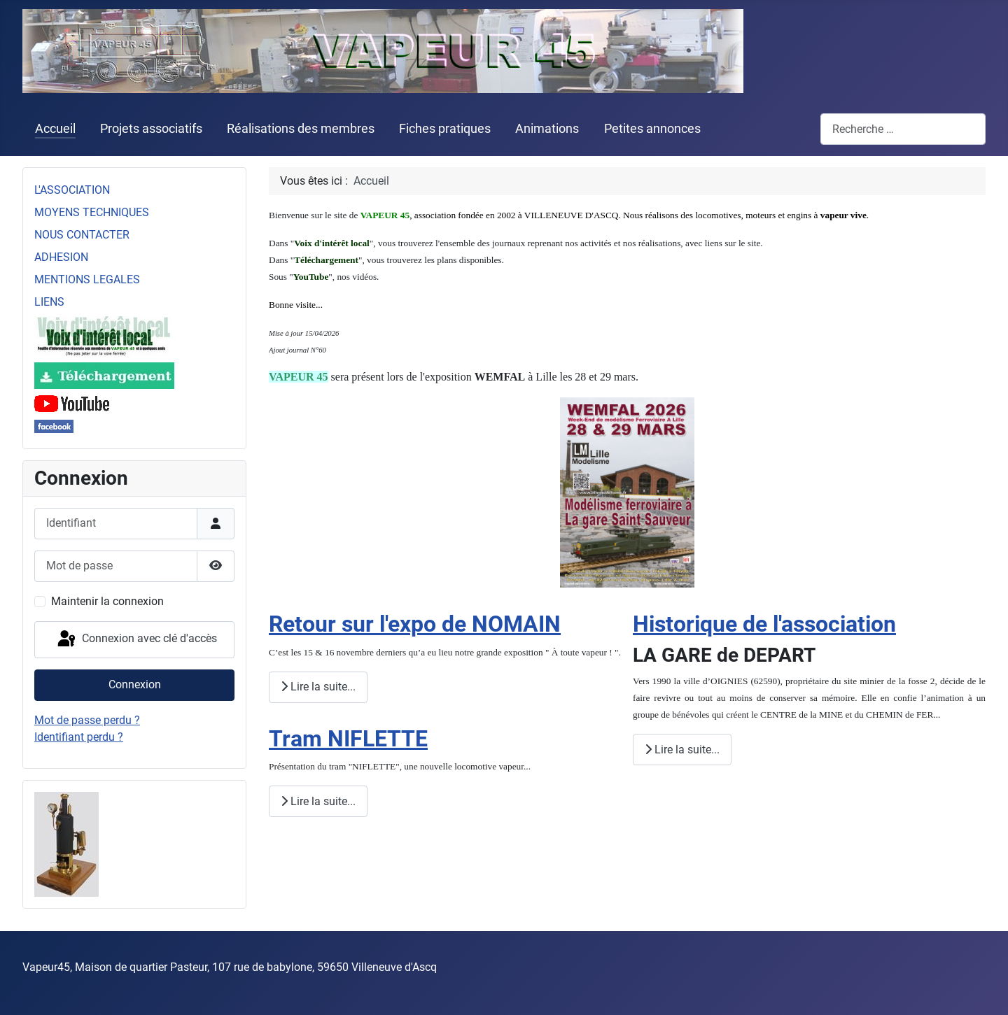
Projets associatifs (151, 129)
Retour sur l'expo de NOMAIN (415, 624)
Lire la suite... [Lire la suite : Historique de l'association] (682, 749)
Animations (547, 129)
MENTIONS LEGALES (87, 279)
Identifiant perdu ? (78, 737)
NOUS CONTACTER (82, 234)
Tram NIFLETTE (348, 738)
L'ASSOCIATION (72, 190)
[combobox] (903, 129)
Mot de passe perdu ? (87, 720)
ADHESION (61, 257)
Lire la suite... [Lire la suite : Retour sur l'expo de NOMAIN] (318, 686)
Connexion (134, 684)
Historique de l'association (764, 624)
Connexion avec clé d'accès (136, 639)
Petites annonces (652, 129)
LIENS (49, 301)
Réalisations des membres (300, 129)
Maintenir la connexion (107, 601)
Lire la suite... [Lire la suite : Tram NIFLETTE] (318, 801)
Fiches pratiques (445, 129)
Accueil (55, 129)
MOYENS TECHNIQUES (91, 212)
